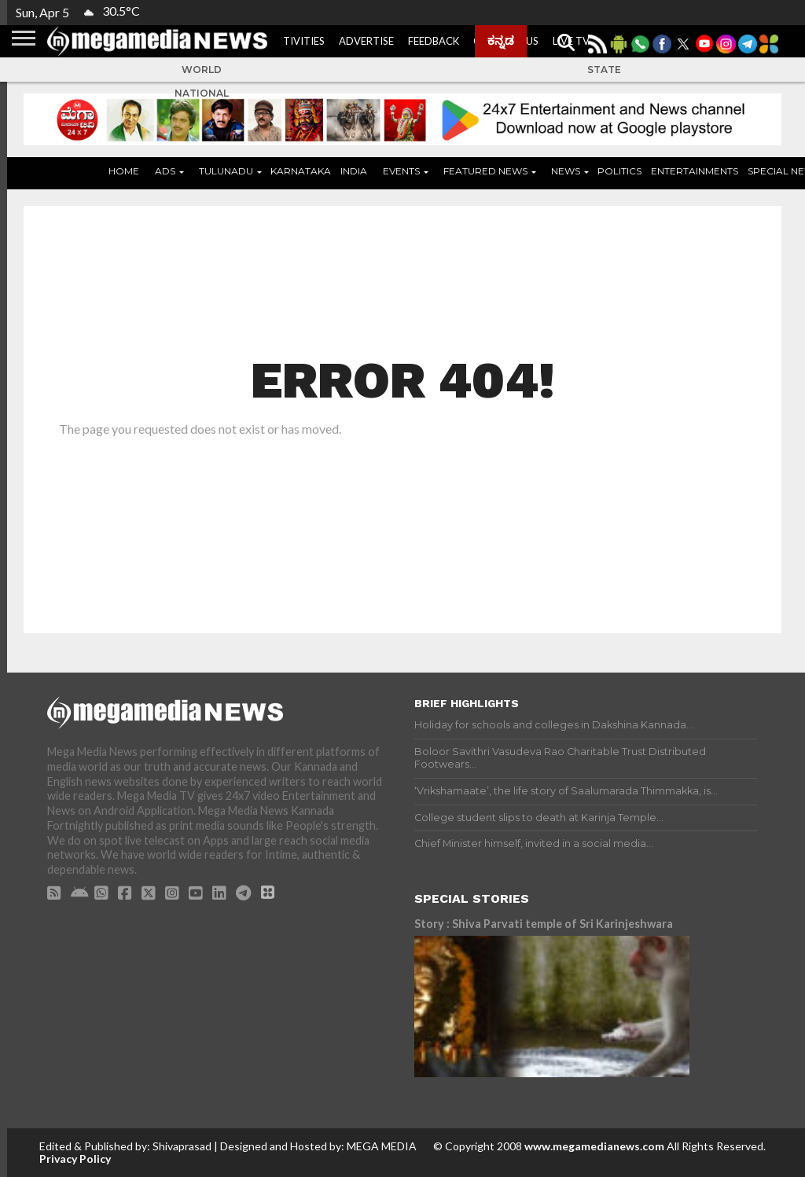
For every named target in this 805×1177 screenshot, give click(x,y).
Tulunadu (226, 171)
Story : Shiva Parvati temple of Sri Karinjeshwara (543, 923)
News (565, 171)
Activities (297, 41)
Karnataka (300, 171)
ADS (165, 171)
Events (401, 171)
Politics (619, 171)
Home (123, 171)
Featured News (485, 171)
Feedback (433, 41)
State (604, 69)
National (202, 93)
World (202, 69)
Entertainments (694, 171)
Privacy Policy (75, 1158)
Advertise (366, 41)
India (353, 171)
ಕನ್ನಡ (500, 40)
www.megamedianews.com (594, 1146)
